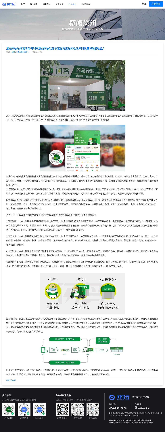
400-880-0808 (118, 408)
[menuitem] (22, 4)
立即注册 (155, 4)
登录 (144, 4)
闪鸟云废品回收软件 (20, 52)
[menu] (90, 4)
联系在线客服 (143, 408)
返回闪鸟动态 (11, 380)
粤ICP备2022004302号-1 (118, 423)
